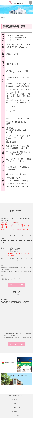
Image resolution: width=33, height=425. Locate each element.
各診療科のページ (13, 226)
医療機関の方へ (16, 411)
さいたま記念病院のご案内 (16, 395)
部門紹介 (16, 403)
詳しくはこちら (16, 284)
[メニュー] (2, 3)
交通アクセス (16, 415)
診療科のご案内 (16, 399)
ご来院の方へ (16, 407)
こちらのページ (16, 229)
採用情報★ (3, 17)
